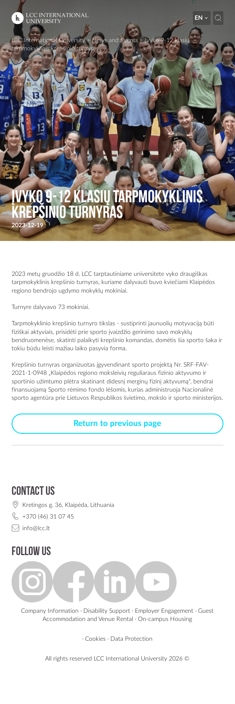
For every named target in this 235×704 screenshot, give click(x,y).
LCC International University (48, 40)
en (202, 18)
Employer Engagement (164, 611)
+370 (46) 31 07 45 (48, 516)
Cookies (95, 639)
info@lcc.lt (36, 528)
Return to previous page (117, 424)
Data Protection (131, 639)
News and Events (115, 40)
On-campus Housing (165, 619)
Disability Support (106, 611)
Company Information (50, 611)
